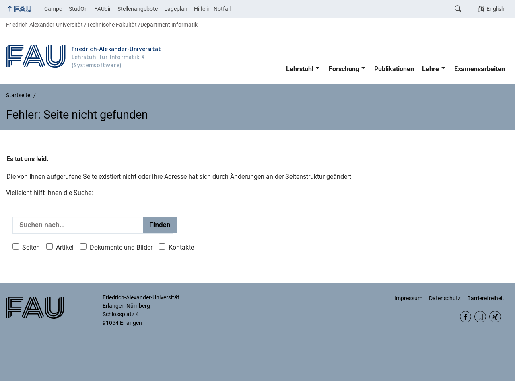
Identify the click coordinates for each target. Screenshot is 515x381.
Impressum (408, 298)
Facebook (466, 317)
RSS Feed (480, 317)
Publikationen (394, 69)
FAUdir (102, 9)
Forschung (344, 69)
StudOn (78, 9)
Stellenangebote (137, 9)
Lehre (430, 69)
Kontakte (181, 247)
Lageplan (175, 9)
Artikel (65, 247)
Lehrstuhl (299, 69)
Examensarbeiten (479, 69)
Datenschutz (445, 298)
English (495, 9)
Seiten (31, 247)
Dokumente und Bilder (121, 247)
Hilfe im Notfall (212, 9)
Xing (495, 317)
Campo (53, 9)
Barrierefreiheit (485, 298)
